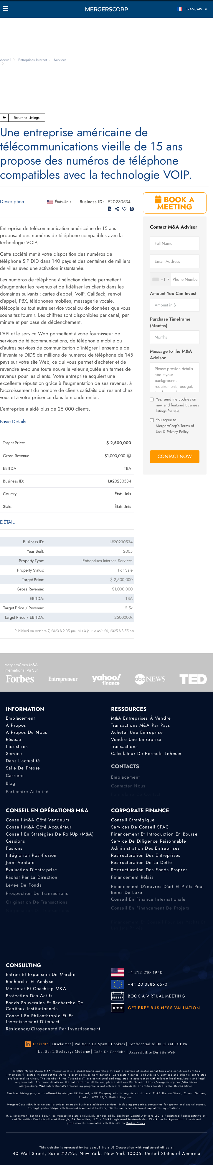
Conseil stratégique (133, 820)
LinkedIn (37, 1044)
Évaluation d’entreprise (31, 872)
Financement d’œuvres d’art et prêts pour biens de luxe (157, 898)
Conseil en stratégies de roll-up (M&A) (50, 834)
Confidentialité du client (151, 1045)
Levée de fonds (24, 889)
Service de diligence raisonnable (148, 841)
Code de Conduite (110, 1055)
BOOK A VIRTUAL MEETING (156, 996)
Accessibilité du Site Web (152, 1057)
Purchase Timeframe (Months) (170, 322)
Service (14, 754)
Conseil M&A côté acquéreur (39, 827)
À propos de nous (26, 732)
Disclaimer (61, 1044)
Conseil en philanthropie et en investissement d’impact (40, 1020)
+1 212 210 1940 (145, 972)
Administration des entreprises (145, 848)
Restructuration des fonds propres (149, 872)
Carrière (15, 779)
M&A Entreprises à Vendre (141, 718)
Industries (17, 747)
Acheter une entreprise (137, 732)
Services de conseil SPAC (140, 827)
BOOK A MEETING (174, 203)
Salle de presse (23, 771)
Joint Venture (20, 864)
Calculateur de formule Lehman (146, 754)
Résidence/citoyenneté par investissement (53, 1030)
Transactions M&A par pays (140, 725)
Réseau (13, 740)
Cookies (118, 1044)
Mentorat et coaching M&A (36, 989)
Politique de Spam (91, 1044)
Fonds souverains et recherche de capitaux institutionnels (44, 1007)
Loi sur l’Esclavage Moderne (64, 1053)
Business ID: (92, 201)
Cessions (15, 841)
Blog (11, 788)
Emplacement (20, 718)
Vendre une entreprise (136, 740)
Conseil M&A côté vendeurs (37, 820)
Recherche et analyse (30, 981)
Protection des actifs (29, 996)
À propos (16, 725)
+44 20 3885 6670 (148, 984)
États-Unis (63, 202)
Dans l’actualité (23, 762)
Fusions (14, 848)
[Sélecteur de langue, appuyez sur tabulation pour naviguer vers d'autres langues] (184, 9)
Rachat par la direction (32, 881)
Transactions (124, 747)
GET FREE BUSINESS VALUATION (164, 1008)
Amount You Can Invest (173, 294)
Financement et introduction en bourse (154, 834)
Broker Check (135, 1123)
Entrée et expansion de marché (41, 974)
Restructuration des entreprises (146, 856)
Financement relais (132, 881)
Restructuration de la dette (141, 864)
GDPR (182, 1045)
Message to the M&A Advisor (171, 354)
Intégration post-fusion (31, 856)
